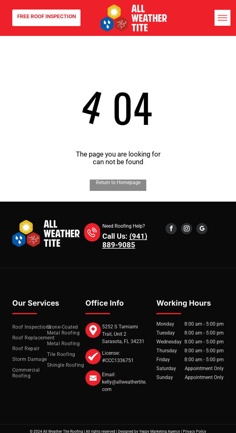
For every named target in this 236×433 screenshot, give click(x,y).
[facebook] (171, 229)
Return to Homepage (118, 182)
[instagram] (186, 229)
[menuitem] (34, 327)
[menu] (222, 18)
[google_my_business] (201, 229)
